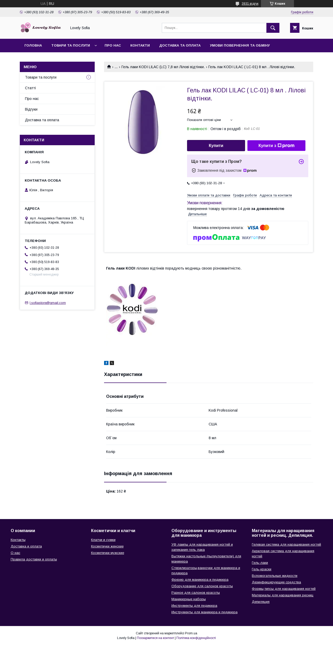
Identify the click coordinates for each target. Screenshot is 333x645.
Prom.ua (191, 633)
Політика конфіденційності (196, 638)
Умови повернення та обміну (240, 45)
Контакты (18, 540)
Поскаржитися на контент (155, 638)
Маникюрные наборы (188, 599)
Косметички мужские (107, 553)
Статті (30, 88)
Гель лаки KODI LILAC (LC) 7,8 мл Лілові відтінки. (163, 67)
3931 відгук (250, 3)
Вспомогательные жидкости (274, 576)
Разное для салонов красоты (195, 593)
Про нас (113, 45)
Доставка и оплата (26, 546)
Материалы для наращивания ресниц (282, 595)
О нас (15, 553)
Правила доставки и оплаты (34, 559)
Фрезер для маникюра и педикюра (199, 580)
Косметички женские (107, 546)
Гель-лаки (260, 563)
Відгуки (31, 109)
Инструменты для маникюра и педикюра (204, 612)
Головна (33, 45)
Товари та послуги (70, 45)
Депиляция (261, 602)
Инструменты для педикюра (194, 606)
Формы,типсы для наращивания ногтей (284, 589)
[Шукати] (272, 28)
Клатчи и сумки (103, 540)
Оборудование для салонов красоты (202, 586)
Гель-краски (261, 569)
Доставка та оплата (180, 45)
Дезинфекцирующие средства (276, 582)
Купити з (276, 145)
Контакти (140, 45)
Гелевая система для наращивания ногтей (286, 544)
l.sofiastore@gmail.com (48, 303)
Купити (216, 145)
